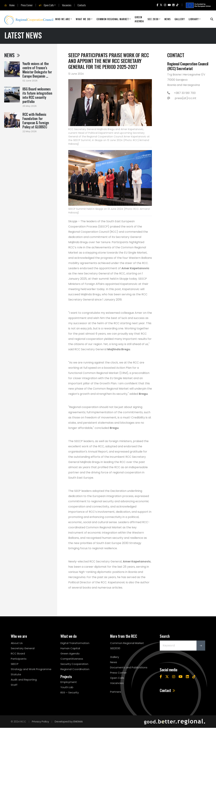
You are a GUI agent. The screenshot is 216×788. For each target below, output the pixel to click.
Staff (14, 685)
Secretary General (22, 648)
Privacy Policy (40, 721)
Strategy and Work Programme (31, 669)
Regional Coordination (74, 669)
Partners (115, 692)
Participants (18, 659)
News (167, 19)
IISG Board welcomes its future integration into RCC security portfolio (37, 95)
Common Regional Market (113, 19)
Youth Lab (66, 687)
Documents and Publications (128, 667)
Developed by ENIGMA (69, 721)
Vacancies (66, 5)
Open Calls (46, 5)
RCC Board (18, 653)
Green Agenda (139, 19)
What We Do (83, 19)
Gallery (180, 19)
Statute (16, 674)
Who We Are (62, 19)
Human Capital (70, 648)
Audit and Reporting (24, 679)
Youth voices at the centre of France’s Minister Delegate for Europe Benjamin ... (37, 70)
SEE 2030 (153, 19)
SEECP (14, 664)
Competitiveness (71, 659)
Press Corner (27, 5)
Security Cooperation (74, 664)
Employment (68, 682)
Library (194, 19)
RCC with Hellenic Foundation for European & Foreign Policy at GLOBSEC (35, 120)
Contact (168, 690)
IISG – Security (69, 692)
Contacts (82, 5)
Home (9, 5)
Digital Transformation (74, 643)
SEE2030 (115, 648)
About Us (17, 643)
